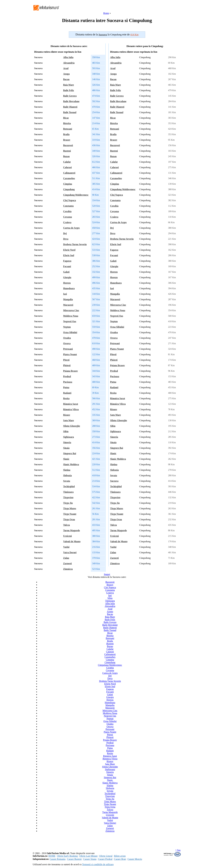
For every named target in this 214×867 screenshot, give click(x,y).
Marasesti (68, 305)
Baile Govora (70, 96)
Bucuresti (68, 145)
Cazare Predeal (105, 859)
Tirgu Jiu (68, 503)
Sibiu (66, 431)
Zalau (66, 558)
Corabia (67, 211)
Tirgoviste (68, 497)
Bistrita (67, 123)
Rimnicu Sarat (70, 404)
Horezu (67, 283)
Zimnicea (68, 569)
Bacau (66, 79)
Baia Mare (68, 85)
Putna (66, 387)
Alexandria (68, 63)
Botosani (67, 129)
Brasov (66, 140)
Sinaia (66, 448)
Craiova (67, 222)
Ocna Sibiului (70, 332)
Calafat (67, 162)
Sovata (66, 481)
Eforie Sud (68, 255)
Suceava (114, 481)
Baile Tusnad (69, 112)
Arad (66, 68)
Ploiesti (67, 365)
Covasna (67, 217)
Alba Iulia (68, 57)
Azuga (66, 74)
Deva (65, 239)
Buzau (66, 156)
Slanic (66, 459)
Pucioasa (67, 382)
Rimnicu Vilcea (71, 409)
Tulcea (66, 525)
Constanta (68, 206)
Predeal (67, 376)
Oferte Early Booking (67, 856)
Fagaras (67, 261)
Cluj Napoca (69, 200)
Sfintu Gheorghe (71, 426)
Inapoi (107, 574)
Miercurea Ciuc (71, 310)
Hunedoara (69, 288)
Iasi (65, 294)
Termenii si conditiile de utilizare (98, 864)
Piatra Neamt (70, 354)
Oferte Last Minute (88, 856)
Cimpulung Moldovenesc (75, 195)
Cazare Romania (57, 859)
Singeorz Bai (69, 453)
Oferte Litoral (105, 856)
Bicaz (66, 118)
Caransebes (69, 178)
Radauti (67, 393)
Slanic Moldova (71, 464)
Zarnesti (67, 563)
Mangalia (68, 299)
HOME (51, 856)
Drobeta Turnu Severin (75, 244)
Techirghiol (69, 486)
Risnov (66, 415)
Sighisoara (68, 437)
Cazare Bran (120, 859)
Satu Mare (68, 420)
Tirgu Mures (69, 508)
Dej (65, 233)
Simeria (67, 442)
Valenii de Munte (72, 541)
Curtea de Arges (71, 228)
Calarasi (67, 167)
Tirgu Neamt (69, 514)
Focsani (67, 266)
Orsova (67, 343)
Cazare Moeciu (135, 859)
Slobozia (67, 475)
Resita (66, 398)
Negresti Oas (69, 321)
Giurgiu (67, 277)
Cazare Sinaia (89, 859)
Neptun (67, 327)
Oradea (67, 338)
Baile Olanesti (70, 107)
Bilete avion (120, 856)
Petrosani (68, 349)
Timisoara (68, 492)
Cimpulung (69, 189)
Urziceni (67, 536)
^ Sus (178, 850)
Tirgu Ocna (69, 519)
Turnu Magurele (71, 530)
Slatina (66, 470)
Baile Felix (68, 90)
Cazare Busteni (74, 859)
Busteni (67, 151)
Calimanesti (69, 173)
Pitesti (66, 360)
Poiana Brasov (70, 371)
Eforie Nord (69, 250)
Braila (66, 134)
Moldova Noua (70, 316)
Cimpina (67, 184)
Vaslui (66, 547)
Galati (66, 272)
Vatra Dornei (70, 552)
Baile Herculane (71, 101)
